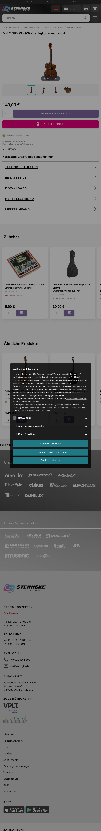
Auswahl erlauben (50, 443)
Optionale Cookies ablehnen (51, 452)
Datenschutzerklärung (76, 398)
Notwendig (24, 418)
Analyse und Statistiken (31, 426)
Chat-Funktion (26, 434)
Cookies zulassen (50, 460)
